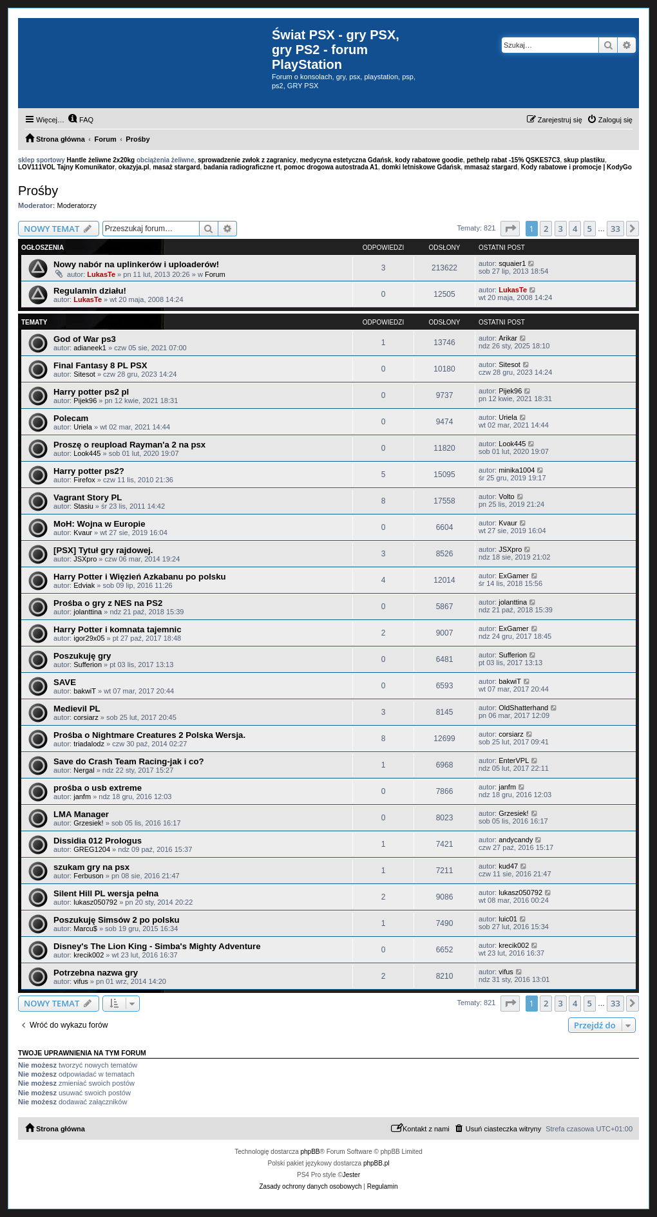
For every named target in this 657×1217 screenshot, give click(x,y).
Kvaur (82, 532)
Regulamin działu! (89, 291)
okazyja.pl (134, 167)
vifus (80, 981)
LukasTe (101, 274)
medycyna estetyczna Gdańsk (345, 160)
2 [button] (546, 228)
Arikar (508, 338)
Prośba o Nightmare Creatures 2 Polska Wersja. (149, 735)
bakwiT (84, 691)
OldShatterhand (523, 708)
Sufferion (87, 664)
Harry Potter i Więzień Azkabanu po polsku (139, 576)
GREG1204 (91, 849)
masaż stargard (176, 167)
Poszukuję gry (82, 656)
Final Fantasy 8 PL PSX (100, 365)
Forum (215, 274)
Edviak (84, 585)
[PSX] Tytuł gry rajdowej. (103, 550)
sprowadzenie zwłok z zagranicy (247, 160)
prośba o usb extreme (97, 788)
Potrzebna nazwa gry (95, 972)
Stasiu (83, 506)
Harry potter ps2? (88, 471)
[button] (510, 228)
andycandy (516, 840)
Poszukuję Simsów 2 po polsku (116, 920)
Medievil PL (76, 708)
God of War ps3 (84, 339)
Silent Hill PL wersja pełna (105, 893)
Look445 (86, 453)
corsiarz (86, 717)
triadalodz (88, 744)
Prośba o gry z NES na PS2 (107, 603)
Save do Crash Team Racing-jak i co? (128, 761)
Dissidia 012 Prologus (97, 840)
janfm (82, 796)
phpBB (310, 1151)
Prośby (38, 191)
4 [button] (575, 228)
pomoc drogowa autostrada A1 (331, 167)
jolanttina (87, 612)
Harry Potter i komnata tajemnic (117, 629)
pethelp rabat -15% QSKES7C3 (513, 160)
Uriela (82, 427)
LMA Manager (81, 814)
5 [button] (589, 228)
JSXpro (85, 559)
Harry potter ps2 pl (91, 392)
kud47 (508, 866)
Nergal (83, 770)
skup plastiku (584, 160)
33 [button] (615, 228)
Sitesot (84, 374)
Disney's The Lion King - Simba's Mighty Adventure (157, 946)
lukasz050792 (95, 902)
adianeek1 (89, 348)
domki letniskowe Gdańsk (421, 167)
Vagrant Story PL (87, 497)
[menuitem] (80, 119)
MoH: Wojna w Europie (99, 524)
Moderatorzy (77, 205)
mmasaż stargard (490, 167)
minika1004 (517, 470)
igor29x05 (88, 638)
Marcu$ (85, 928)
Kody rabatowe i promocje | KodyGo (576, 167)
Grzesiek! (88, 823)
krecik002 (88, 955)
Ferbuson (88, 876)
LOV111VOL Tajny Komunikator (66, 167)
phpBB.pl (376, 1163)
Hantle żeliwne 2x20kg (101, 160)
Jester (351, 1174)
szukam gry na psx (91, 867)
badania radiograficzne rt (242, 167)
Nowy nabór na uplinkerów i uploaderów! (136, 264)
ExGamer (513, 576)
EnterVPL (514, 760)
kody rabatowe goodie (429, 160)
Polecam (70, 418)
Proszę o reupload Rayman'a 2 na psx (129, 444)
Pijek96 (85, 400)
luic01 (508, 919)
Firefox (84, 480)
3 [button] (560, 228)
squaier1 (512, 263)
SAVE (64, 682)
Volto (506, 496)
